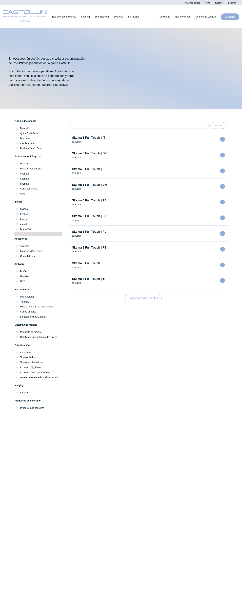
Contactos (27, 527)
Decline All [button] (181, 27)
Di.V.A (23, 271)
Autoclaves (26, 352)
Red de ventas (54, 527)
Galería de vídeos (189, 488)
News (19, 510)
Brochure (25, 138)
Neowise (24, 276)
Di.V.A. (182, 449)
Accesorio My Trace (31, 367)
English (24, 214)
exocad (182, 463)
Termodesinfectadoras (32, 362)
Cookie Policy (220, 588)
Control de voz (28, 256)
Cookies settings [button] (147, 27)
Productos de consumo (33, 407)
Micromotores (28, 296)
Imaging (24, 392)
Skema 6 (24, 178)
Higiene (21, 455)
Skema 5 (24, 173)
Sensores (76, 456)
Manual (24, 128)
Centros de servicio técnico (93, 527)
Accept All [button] (164, 27)
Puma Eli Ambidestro (32, 168)
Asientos (24, 246)
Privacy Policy (165, 11)
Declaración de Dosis (32, 148)
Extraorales (77, 463)
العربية (23, 223)
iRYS (22, 281)
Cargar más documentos (143, 298)
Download (185, 495)
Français (24, 219)
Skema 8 (25, 183)
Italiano (24, 209)
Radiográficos (79, 449)
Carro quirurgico (29, 188)
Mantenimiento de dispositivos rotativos (43, 377)
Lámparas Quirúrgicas (32, 251)
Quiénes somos (25, 505)
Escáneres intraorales (84, 442)
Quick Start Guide (30, 133)
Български (26, 229)
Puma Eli (25, 163)
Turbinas (24, 301)
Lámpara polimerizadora (33, 316)
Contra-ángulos (28, 311)
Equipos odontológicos (31, 448)
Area (22, 193)
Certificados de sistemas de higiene (40, 337)
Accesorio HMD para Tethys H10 (38, 372)
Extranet (21, 516)
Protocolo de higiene (32, 332)
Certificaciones (28, 143)
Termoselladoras (29, 357)
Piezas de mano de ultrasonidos (38, 306)
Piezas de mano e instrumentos (37, 463)
